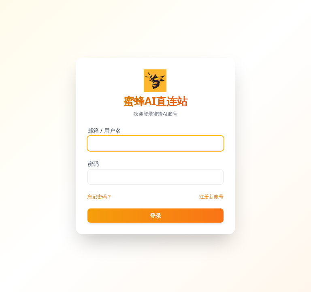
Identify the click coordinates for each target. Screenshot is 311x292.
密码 (93, 163)
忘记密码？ (99, 196)
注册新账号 (211, 196)
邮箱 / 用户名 (104, 130)
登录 (155, 215)
